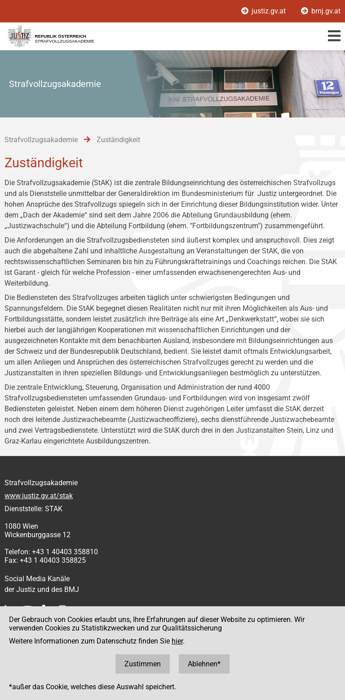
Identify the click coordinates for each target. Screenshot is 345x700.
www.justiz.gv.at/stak (38, 495)
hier (177, 641)
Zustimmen (142, 664)
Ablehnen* (204, 664)
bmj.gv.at (321, 11)
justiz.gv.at (264, 11)
